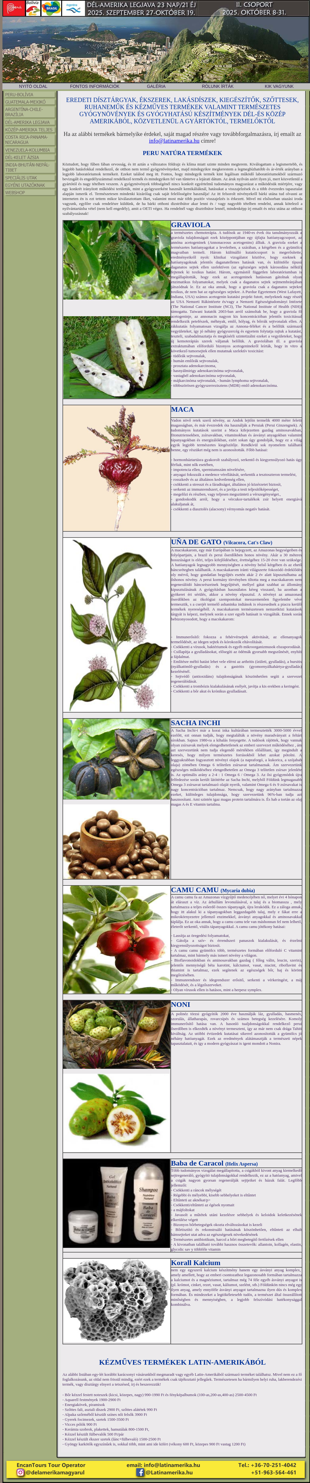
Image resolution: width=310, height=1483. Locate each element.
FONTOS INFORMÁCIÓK (95, 86)
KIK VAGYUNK (279, 86)
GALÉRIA (156, 86)
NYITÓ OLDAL (33, 86)
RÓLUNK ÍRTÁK (217, 86)
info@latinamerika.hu (174, 140)
